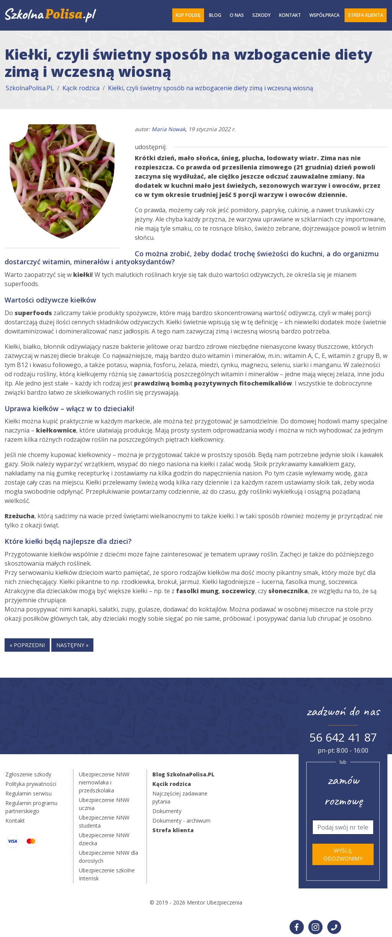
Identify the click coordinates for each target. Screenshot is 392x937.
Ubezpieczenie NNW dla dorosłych (108, 856)
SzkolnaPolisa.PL (30, 88)
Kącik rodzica (81, 88)
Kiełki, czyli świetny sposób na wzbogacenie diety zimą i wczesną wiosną (210, 88)
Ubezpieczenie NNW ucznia (104, 804)
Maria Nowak (168, 129)
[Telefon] (343, 827)
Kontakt (290, 15)
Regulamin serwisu (28, 793)
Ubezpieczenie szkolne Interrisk (107, 874)
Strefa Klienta (365, 15)
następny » (72, 645)
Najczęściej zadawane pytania (179, 797)
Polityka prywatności (30, 783)
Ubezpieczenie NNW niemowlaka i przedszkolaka (104, 782)
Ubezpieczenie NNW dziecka (104, 839)
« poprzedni (27, 645)
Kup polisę (188, 15)
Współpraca (324, 15)
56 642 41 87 (343, 737)
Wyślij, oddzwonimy (343, 854)
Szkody (261, 15)
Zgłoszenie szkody (28, 774)
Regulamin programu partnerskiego (31, 807)
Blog (215, 15)
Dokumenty (166, 811)
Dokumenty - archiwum (181, 820)
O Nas (237, 15)
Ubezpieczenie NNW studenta (104, 821)
